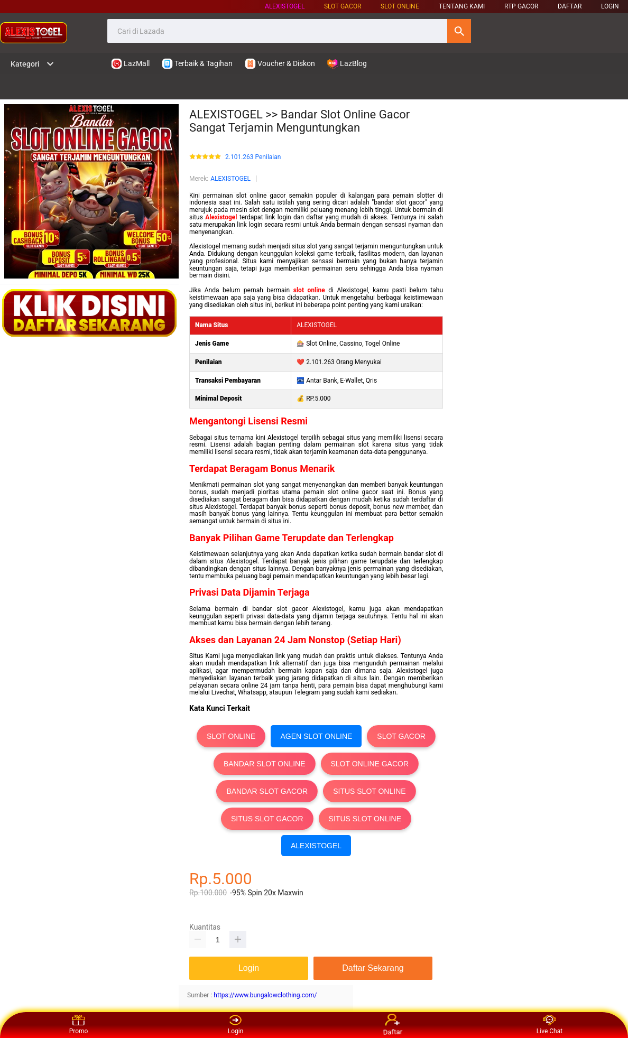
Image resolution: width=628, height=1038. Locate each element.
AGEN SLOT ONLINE (316, 736)
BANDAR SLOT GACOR (267, 791)
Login (236, 1025)
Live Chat (549, 1025)
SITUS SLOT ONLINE (369, 791)
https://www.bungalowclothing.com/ (265, 995)
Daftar (392, 1025)
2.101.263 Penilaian (253, 157)
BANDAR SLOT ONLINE (265, 763)
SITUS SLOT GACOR (267, 818)
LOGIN (610, 6)
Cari (459, 31)
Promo (78, 1025)
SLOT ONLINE (400, 6)
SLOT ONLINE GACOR (370, 763)
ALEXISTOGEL (284, 6)
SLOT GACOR (401, 736)
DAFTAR (569, 6)
